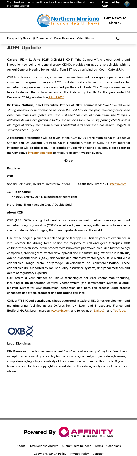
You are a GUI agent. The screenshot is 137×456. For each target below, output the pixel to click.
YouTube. (119, 310)
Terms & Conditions (108, 446)
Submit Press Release (76, 446)
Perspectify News (18, 38)
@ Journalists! (42, 38)
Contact (97, 453)
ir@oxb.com (118, 184)
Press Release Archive (43, 446)
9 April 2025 (56, 97)
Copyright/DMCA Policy (50, 453)
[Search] (118, 38)
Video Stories (85, 38)
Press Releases (64, 38)
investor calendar (40, 152)
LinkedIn (100, 310)
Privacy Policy (79, 453)
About (21, 446)
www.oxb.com (60, 310)
